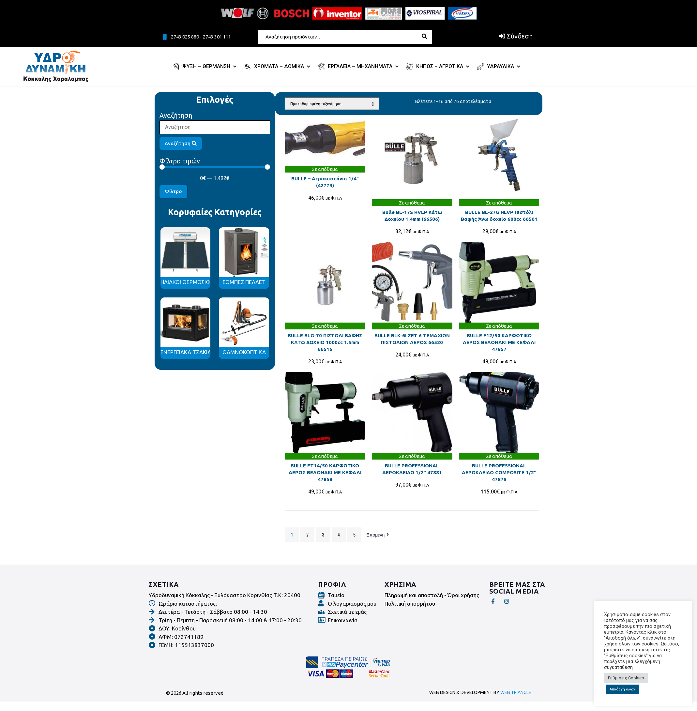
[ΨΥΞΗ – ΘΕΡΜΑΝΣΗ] (205, 66)
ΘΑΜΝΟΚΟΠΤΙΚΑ (244, 352)
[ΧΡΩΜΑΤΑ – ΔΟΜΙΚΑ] (278, 66)
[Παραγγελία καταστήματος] (332, 103)
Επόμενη (378, 534)
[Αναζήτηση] (214, 127)
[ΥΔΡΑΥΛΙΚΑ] (499, 66)
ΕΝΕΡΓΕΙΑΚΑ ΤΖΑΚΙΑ (185, 352)
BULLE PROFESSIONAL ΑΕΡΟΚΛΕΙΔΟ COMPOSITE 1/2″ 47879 (499, 472)
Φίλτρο (173, 191)
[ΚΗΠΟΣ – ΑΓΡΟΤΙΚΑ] (438, 66)
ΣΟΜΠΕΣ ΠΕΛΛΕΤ (243, 282)
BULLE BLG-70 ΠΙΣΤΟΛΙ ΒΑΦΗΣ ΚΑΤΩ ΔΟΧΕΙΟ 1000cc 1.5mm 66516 (325, 342)
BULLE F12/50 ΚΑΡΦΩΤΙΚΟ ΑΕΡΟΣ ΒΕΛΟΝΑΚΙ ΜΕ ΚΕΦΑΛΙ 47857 (499, 342)
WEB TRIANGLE (515, 692)
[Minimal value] (214, 167)
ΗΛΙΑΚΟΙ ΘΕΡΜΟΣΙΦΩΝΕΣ (192, 282)
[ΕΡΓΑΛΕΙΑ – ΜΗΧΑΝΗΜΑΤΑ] (359, 66)
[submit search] (428, 36)
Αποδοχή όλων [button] (622, 689)
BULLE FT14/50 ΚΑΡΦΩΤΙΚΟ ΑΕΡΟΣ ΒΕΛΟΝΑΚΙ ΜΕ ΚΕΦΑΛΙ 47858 (325, 472)
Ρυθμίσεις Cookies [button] (626, 677)
